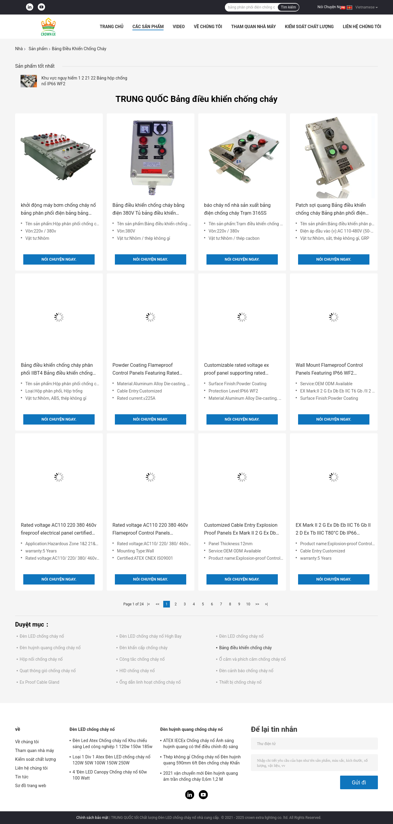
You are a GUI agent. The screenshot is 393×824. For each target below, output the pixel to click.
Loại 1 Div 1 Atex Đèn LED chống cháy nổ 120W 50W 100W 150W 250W (112, 759)
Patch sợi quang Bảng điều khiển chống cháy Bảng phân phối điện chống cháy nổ (331, 209)
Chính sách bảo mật (92, 818)
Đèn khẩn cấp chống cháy (143, 647)
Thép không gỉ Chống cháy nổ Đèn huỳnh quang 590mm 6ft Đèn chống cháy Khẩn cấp (202, 760)
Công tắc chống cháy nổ (142, 659)
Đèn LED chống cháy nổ (42, 636)
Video (179, 26)
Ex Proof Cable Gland (39, 682)
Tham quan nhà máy (253, 26)
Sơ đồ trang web (30, 785)
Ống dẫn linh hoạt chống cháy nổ (150, 682)
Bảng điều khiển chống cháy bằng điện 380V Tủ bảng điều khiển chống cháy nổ (148, 209)
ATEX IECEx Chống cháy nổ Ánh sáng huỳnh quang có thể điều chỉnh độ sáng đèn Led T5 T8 (200, 744)
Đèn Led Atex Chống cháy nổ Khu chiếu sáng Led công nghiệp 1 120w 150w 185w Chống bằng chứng (112, 744)
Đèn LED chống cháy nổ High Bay (150, 636)
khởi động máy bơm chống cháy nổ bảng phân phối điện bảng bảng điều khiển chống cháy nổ (58, 209)
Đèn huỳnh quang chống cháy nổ (50, 647)
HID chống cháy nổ (137, 670)
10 (248, 604)
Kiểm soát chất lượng (309, 26)
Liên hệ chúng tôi (362, 26)
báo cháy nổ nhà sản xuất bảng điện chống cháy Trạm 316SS (237, 209)
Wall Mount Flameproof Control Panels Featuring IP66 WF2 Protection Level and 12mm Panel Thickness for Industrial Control (332, 369)
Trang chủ (111, 26)
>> (257, 604)
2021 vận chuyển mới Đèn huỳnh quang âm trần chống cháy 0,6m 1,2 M (200, 776)
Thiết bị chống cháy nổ (240, 682)
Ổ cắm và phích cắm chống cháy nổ (252, 659)
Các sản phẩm (148, 26)
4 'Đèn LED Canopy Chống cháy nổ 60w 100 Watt (110, 775)
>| (266, 604)
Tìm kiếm (288, 7)
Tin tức (21, 776)
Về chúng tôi (208, 26)
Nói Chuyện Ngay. (331, 7)
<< (157, 604)
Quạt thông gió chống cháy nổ (48, 670)
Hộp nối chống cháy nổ (41, 659)
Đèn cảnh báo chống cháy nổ (246, 670)
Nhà (19, 48)
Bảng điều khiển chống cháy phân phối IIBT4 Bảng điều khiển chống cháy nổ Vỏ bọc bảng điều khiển (57, 369)
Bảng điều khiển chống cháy (245, 647)
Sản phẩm (38, 48)
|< (148, 604)
